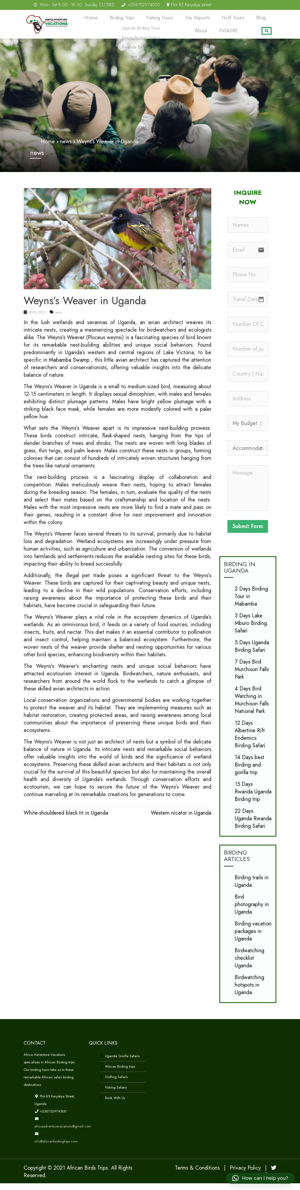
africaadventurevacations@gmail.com (62, 1133)
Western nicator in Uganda (181, 819)
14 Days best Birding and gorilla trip (249, 771)
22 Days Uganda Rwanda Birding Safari (253, 825)
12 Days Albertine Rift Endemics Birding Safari (250, 741)
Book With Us (115, 1104)
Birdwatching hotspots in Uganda (249, 991)
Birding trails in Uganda (252, 888)
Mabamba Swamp (69, 367)
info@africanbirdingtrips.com (56, 1148)
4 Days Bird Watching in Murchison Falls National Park (252, 706)
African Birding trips (120, 1073)
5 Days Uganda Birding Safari (252, 653)
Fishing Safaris (116, 1094)
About (261, 19)
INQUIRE (231, 35)
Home (99, 19)
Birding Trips (125, 19)
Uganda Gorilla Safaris (122, 1062)
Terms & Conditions (197, 1174)
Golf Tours (219, 19)
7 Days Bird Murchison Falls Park (252, 676)
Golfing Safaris (116, 1083)
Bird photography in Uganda (252, 911)
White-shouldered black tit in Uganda (66, 819)
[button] (260, 1178)
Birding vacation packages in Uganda (253, 938)
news (58, 319)
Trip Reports (189, 19)
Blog (243, 19)
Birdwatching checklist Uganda (249, 964)
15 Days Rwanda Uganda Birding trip (253, 798)
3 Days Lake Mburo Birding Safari (251, 629)
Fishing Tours (157, 19)
